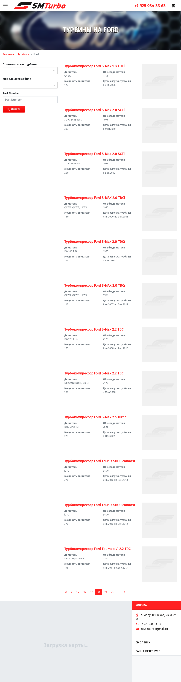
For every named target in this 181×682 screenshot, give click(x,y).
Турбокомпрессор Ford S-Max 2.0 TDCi (94, 242)
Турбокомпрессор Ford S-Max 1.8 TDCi (94, 66)
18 (98, 592)
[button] (71, 592)
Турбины (24, 54)
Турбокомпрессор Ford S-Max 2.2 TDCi (94, 329)
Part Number (11, 93)
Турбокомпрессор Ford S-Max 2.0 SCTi (94, 110)
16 (84, 592)
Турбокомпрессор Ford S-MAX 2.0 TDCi (94, 198)
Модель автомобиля (17, 79)
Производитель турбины (20, 64)
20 (112, 592)
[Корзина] (173, 6)
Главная (8, 54)
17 (91, 592)
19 (105, 592)
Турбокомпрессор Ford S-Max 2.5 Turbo (95, 417)
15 (77, 592)
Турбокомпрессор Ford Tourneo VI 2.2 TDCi (98, 549)
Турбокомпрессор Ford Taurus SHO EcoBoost (99, 461)
